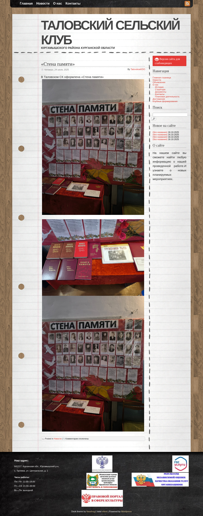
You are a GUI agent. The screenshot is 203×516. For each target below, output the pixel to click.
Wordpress (126, 511)
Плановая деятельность (167, 96)
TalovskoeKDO (138, 69)
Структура (160, 89)
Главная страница (162, 77)
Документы (160, 92)
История (159, 87)
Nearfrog (90, 511)
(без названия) (160, 132)
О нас (57, 3)
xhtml (104, 511)
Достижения (159, 99)
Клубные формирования (165, 101)
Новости (43, 3)
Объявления (159, 82)
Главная (26, 3)
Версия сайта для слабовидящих (167, 61)
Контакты (73, 3)
